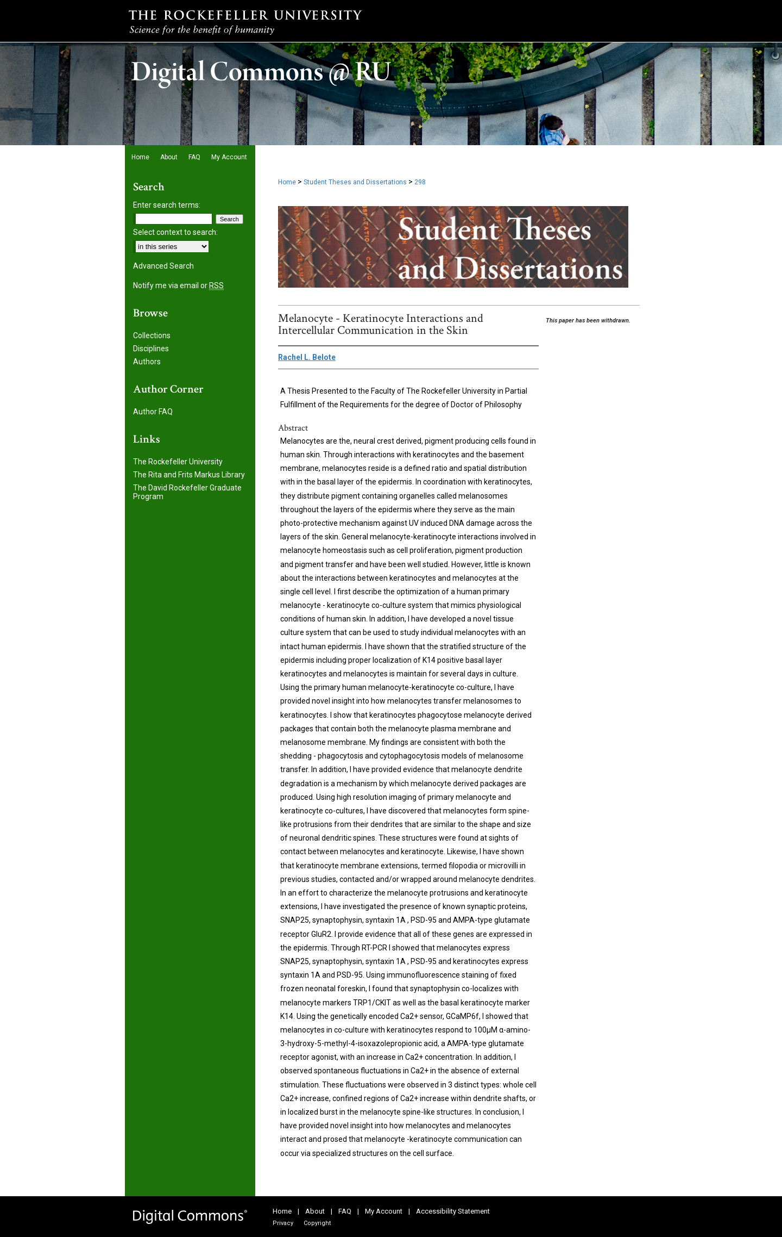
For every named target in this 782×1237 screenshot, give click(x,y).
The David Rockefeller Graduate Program (187, 492)
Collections (152, 335)
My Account (383, 1211)
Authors (147, 361)
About (315, 1211)
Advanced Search (163, 266)
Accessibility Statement (453, 1211)
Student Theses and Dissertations (355, 182)
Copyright (317, 1223)
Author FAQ (153, 411)
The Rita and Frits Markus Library (189, 474)
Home (287, 182)
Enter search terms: (166, 205)
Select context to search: (175, 232)
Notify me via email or (178, 285)
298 (420, 182)
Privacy (283, 1223)
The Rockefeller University (178, 461)
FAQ (344, 1211)
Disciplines (151, 348)
